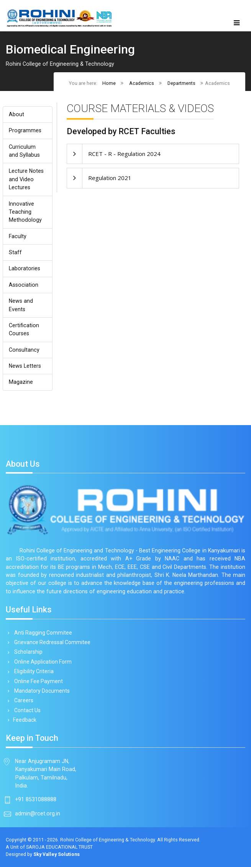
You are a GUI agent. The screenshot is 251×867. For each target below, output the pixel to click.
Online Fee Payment (37, 681)
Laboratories (24, 268)
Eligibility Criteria (32, 671)
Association (23, 285)
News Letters (25, 366)
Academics (141, 83)
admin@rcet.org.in (37, 813)
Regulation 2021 (109, 178)
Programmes (25, 130)
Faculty (17, 236)
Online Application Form (41, 662)
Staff (15, 252)
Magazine (21, 382)
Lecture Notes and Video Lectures (26, 179)
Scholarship (27, 652)
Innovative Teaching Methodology (25, 212)
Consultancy (24, 350)
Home (109, 83)
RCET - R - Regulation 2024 (124, 153)
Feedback (23, 720)
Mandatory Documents (40, 691)
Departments (181, 83)
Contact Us (26, 710)
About (16, 114)
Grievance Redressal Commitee (50, 642)
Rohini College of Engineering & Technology (107, 840)
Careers (22, 700)
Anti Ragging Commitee (41, 633)
